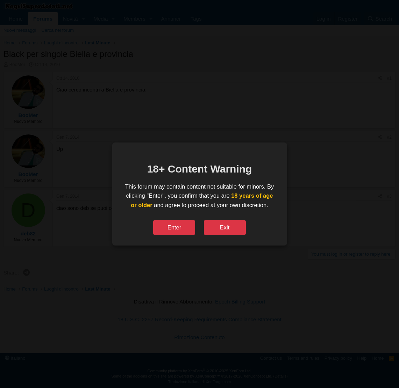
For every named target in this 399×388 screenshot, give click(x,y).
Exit (225, 227)
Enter (174, 227)
